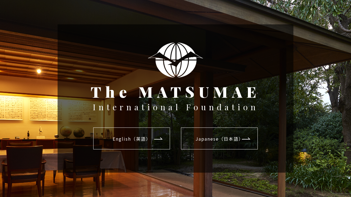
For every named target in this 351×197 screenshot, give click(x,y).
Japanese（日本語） (220, 138)
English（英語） (132, 138)
